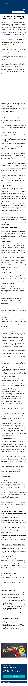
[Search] (17, 12)
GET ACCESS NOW (14, 676)
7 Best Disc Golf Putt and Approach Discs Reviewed (14, 685)
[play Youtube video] (14, 650)
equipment (3, 32)
